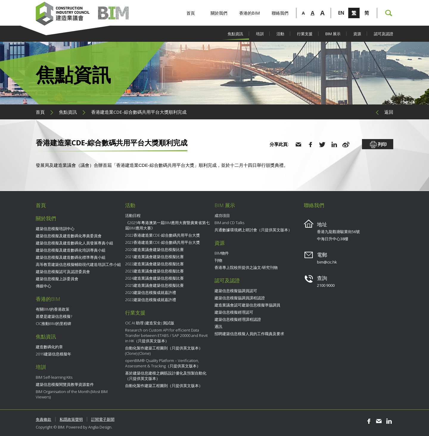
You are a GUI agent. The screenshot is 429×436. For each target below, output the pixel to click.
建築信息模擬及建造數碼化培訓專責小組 (70, 250)
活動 (280, 33)
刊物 (218, 260)
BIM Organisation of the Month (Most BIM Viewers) (72, 394)
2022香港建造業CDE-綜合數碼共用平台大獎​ (162, 235)
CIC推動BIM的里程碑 (53, 323)
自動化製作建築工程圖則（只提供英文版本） (164, 385)
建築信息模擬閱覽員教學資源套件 (65, 384)
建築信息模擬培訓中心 (55, 228)
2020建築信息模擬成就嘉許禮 (150, 292)
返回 (388, 112)
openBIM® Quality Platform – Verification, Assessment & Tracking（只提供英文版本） (162, 363)
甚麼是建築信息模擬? (54, 316)
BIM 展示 (333, 33)
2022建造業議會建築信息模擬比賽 (154, 263)
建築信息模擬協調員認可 (235, 290)
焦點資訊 (235, 33)
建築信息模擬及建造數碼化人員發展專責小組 (74, 243)
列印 (378, 144)
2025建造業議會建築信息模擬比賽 (154, 285)
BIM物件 (221, 253)
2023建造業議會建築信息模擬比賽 (154, 271)
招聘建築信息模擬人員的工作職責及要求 (249, 333)
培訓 (260, 33)
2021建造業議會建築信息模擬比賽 (154, 256)
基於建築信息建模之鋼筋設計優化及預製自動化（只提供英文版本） (165, 375)
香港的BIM (249, 13)
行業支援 (305, 33)
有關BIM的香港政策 (52, 309)
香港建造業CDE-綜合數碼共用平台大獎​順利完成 (138, 112)
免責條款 (43, 419)
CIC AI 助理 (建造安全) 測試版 (149, 323)
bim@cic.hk (327, 262)
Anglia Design (99, 427)
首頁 (190, 13)
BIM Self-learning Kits (54, 377)
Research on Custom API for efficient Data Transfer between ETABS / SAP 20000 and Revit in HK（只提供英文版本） (166, 335)
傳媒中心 (43, 286)
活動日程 (133, 215)
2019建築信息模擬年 (53, 354)
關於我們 (219, 13)
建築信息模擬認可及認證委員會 (63, 271)
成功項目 (222, 215)
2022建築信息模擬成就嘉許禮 (150, 299)
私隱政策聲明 (71, 419)
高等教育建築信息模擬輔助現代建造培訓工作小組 (78, 264)
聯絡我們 (280, 13)
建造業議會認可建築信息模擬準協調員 (247, 305)
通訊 (218, 326)
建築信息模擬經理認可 (233, 312)
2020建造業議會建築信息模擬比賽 (154, 249)
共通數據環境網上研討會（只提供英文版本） (253, 229)
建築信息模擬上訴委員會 (57, 278)
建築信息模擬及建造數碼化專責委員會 (69, 235)
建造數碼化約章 (49, 346)
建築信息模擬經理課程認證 (237, 319)
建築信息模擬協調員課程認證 (239, 298)
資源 (357, 33)
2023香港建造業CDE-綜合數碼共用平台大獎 (162, 242)
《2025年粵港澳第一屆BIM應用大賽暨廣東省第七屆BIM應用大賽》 (167, 225)
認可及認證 (383, 33)
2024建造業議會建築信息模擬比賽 (154, 278)
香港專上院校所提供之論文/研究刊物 (246, 267)
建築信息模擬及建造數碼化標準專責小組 (70, 257)
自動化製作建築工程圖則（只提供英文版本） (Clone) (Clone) (164, 350)
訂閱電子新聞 (102, 419)
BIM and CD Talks (229, 222)
